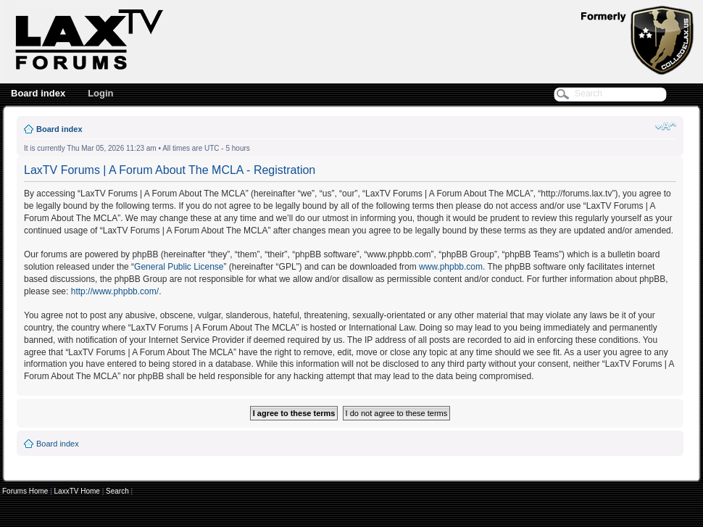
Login (100, 93)
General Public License (178, 267)
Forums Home (25, 491)
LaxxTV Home (77, 491)
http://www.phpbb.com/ (115, 291)
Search (117, 491)
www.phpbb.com (451, 267)
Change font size (665, 126)
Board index (38, 93)
